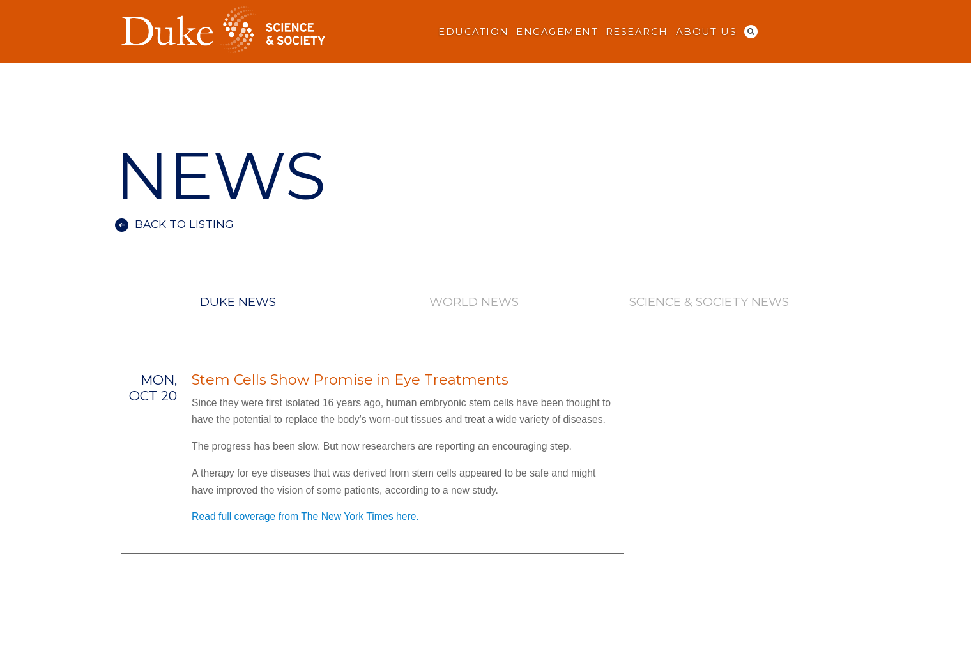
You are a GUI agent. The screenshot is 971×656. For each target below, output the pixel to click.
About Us (706, 32)
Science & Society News (709, 302)
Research (637, 32)
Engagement (557, 32)
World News (473, 302)
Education (473, 32)
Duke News (238, 302)
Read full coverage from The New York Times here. (305, 516)
